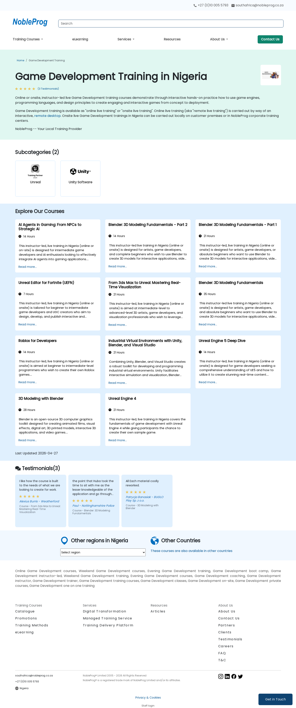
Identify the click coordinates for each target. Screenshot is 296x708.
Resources (172, 39)
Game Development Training (47, 60)
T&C (222, 660)
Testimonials (230, 639)
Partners (226, 625)
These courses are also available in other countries (191, 550)
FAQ (222, 653)
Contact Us (270, 39)
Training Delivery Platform (108, 625)
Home (20, 60)
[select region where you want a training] (103, 552)
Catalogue (25, 611)
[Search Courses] (170, 23)
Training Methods (31, 625)
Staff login (148, 705)
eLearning (80, 39)
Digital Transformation (104, 611)
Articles (158, 611)
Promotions (26, 618)
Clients (225, 632)
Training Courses (26, 39)
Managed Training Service (107, 618)
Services (125, 39)
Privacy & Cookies (148, 697)
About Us (217, 39)
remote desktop (47, 115)
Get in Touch (275, 699)
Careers (226, 646)
